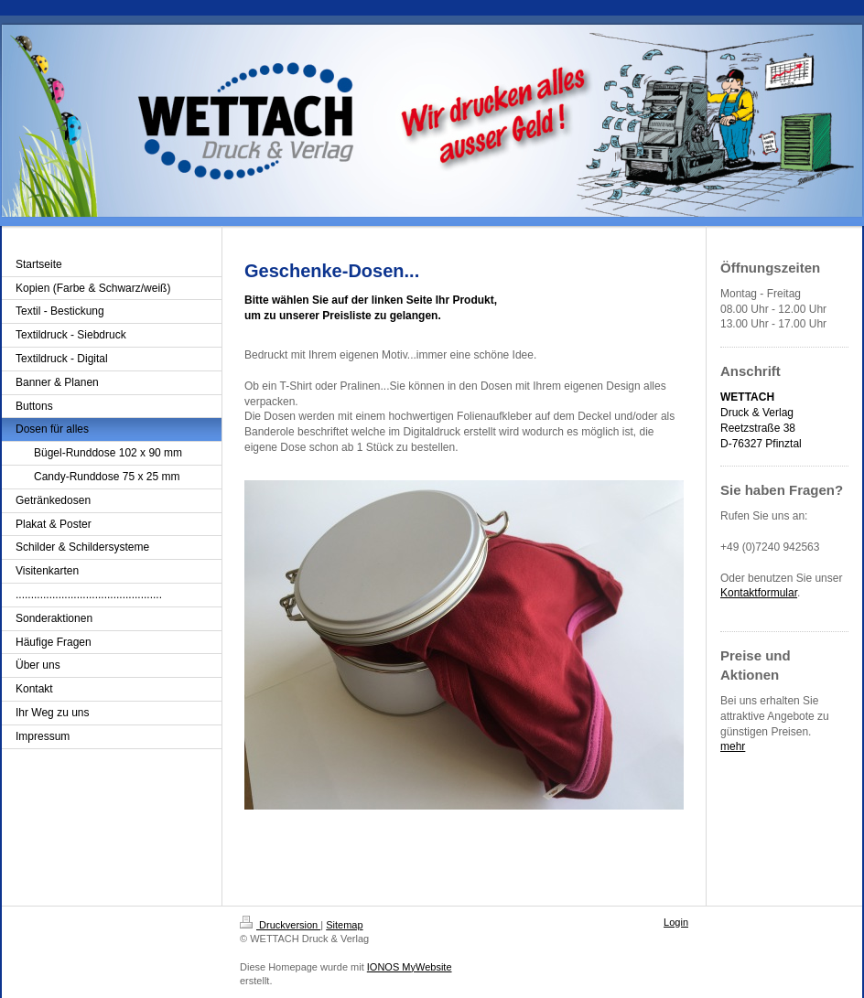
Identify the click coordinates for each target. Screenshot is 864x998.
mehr (732, 746)
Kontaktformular (758, 592)
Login (676, 922)
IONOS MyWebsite (409, 966)
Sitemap (344, 924)
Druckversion (280, 924)
